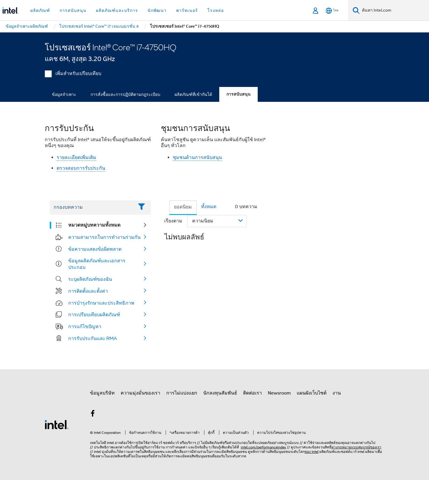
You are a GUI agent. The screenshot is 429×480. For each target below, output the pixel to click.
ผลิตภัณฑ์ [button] (40, 10)
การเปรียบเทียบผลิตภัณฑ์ (94, 314)
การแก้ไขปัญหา (84, 326)
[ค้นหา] (356, 10)
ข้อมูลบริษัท (102, 393)
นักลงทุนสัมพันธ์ (220, 393)
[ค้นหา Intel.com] (394, 10)
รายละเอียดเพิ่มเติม (76, 157)
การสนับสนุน (238, 94)
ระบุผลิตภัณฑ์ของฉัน (90, 279)
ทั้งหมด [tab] (208, 207)
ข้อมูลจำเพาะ (64, 94)
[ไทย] (332, 10)
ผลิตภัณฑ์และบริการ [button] (117, 10)
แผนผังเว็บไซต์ (312, 393)
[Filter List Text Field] (92, 207)
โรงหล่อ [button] (215, 10)
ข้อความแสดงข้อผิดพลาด (95, 249)
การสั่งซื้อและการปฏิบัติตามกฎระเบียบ (125, 94)
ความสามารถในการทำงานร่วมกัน (104, 237)
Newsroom (279, 393)
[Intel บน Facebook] (93, 414)
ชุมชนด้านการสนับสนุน (197, 157)
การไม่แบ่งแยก (181, 393)
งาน (336, 393)
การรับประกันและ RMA (92, 338)
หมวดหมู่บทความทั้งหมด (94, 225)
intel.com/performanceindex (263, 447)
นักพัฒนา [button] (157, 10)
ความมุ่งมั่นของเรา (140, 393)
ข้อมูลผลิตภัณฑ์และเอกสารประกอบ (96, 264)
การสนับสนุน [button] (73, 10)
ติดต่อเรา (252, 393)
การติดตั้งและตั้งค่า (88, 291)
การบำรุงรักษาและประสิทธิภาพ (101, 303)
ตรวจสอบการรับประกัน (81, 168)
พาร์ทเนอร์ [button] (187, 10)
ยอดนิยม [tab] (183, 207)
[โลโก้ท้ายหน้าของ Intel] (57, 424)
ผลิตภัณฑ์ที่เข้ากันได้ (193, 94)
